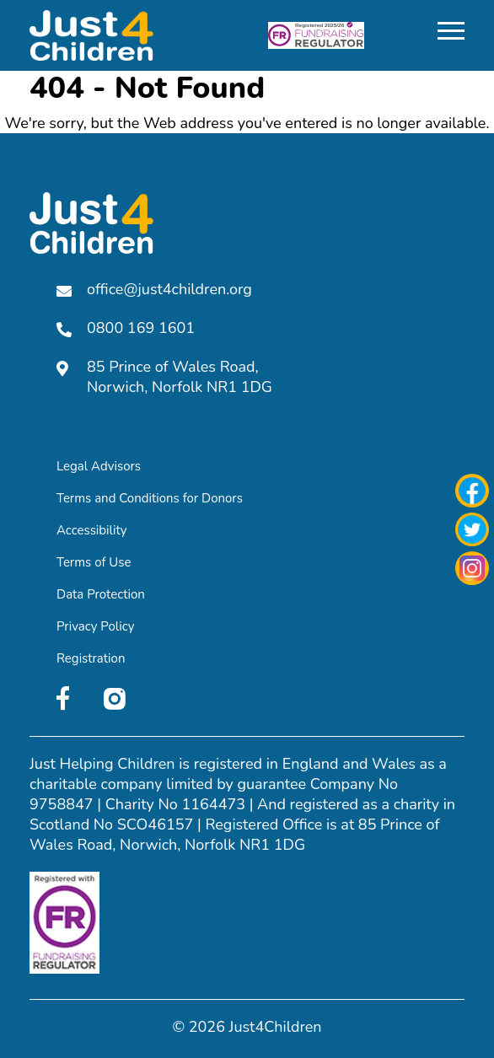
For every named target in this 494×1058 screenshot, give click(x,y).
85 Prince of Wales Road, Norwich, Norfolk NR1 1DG (164, 377)
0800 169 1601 (125, 328)
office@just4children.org (154, 289)
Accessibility (91, 530)
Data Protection (100, 594)
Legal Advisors (98, 466)
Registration (90, 658)
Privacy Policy (95, 626)
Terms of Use (93, 562)
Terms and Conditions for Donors (149, 498)
